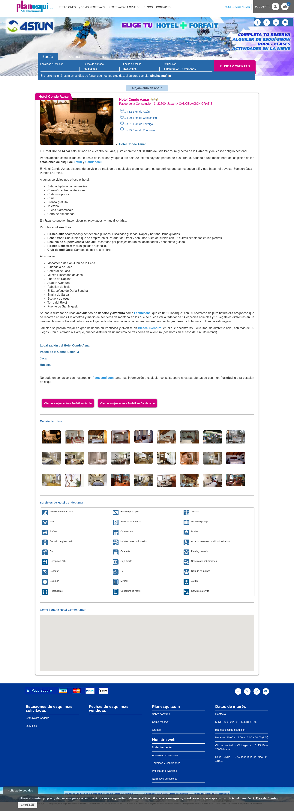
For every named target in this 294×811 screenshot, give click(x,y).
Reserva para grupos (124, 7)
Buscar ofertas (235, 66)
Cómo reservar (161, 721)
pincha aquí (158, 75)
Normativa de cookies (164, 778)
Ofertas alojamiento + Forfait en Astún (68, 403)
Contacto (163, 7)
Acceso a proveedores (165, 755)
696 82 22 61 (231, 721)
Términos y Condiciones (166, 762)
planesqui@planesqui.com (230, 729)
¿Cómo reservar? (92, 7)
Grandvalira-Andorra (38, 717)
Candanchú (93, 162)
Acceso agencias (237, 6)
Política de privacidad (164, 770)
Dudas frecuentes (162, 747)
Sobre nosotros (161, 714)
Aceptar (27, 805)
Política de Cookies (265, 798)
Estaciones (67, 7)
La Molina (31, 725)
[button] (147, 639)
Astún (78, 162)
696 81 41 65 (249, 721)
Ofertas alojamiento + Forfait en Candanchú (127, 403)
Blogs (148, 7)
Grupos (156, 729)
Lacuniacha (142, 313)
